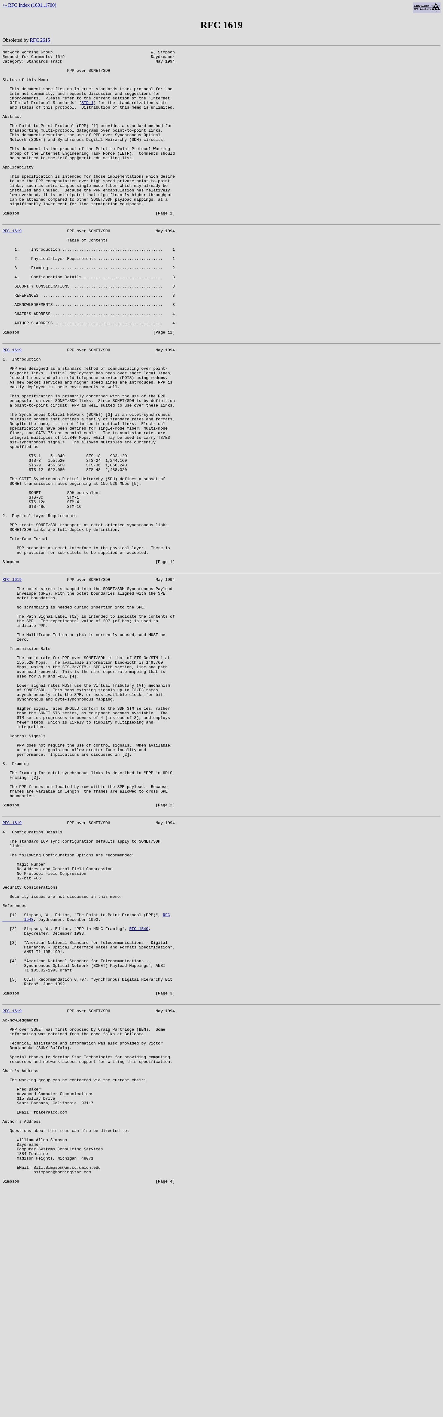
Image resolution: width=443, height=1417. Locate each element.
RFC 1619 (11, 265)
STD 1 (87, 113)
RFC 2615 (40, 40)
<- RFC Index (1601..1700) (29, 5)
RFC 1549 (138, 1098)
